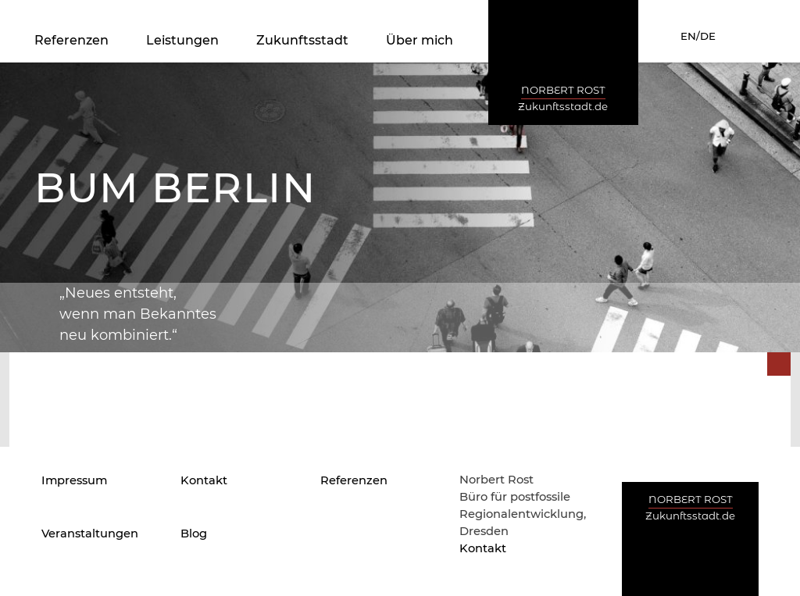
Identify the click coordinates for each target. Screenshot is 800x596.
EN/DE (698, 36)
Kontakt (203, 480)
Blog (193, 533)
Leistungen (182, 40)
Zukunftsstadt (302, 40)
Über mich (419, 40)
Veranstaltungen (89, 533)
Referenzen (71, 40)
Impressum (74, 480)
